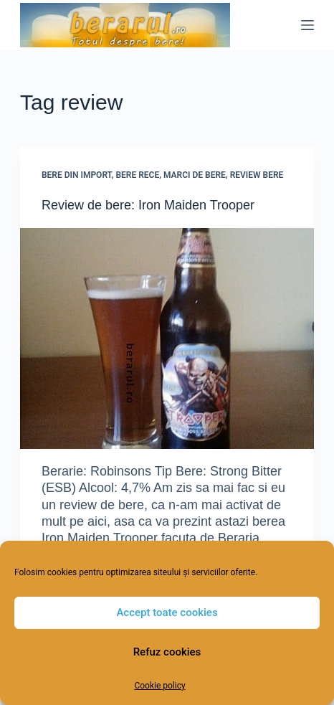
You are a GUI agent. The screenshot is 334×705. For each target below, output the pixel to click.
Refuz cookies (167, 651)
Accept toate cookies (166, 612)
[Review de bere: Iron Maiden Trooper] (167, 338)
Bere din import (77, 175)
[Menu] (307, 25)
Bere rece (137, 175)
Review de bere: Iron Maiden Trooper (148, 205)
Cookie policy (159, 686)
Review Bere (257, 175)
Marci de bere (194, 175)
